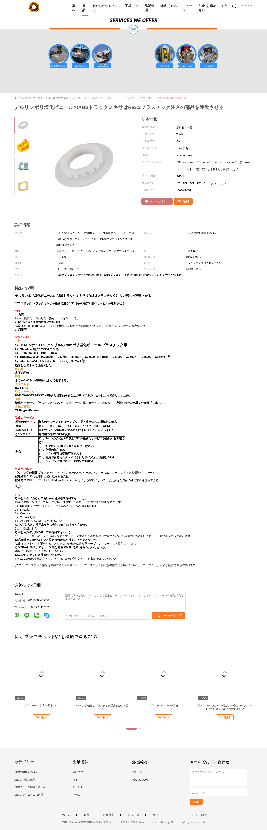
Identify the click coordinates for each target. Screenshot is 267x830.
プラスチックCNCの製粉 (163, 705)
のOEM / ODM (139, 779)
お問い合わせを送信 (168, 615)
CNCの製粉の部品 (24, 779)
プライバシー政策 (195, 815)
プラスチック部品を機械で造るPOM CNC (169, 565)
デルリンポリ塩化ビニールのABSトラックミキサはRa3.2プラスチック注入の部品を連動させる (131, 98)
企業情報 (109, 815)
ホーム (66, 815)
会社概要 (78, 772)
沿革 (75, 779)
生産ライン (137, 772)
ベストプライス (157, 201)
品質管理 (149, 8)
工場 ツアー (131, 8)
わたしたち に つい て (106, 8)
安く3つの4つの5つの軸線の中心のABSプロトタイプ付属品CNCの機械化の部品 (225, 707)
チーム (76, 794)
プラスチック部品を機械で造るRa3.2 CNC (110, 565)
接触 (183, 201)
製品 (83, 8)
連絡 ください (168, 8)
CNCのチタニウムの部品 (28, 794)
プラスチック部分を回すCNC (41, 705)
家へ (73, 8)
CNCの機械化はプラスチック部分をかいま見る (102, 707)
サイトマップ (161, 815)
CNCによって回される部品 (30, 787)
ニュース (187, 8)
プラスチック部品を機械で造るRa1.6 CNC (52, 565)
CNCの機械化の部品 (26, 772)
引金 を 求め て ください (213, 8)
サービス (78, 787)
